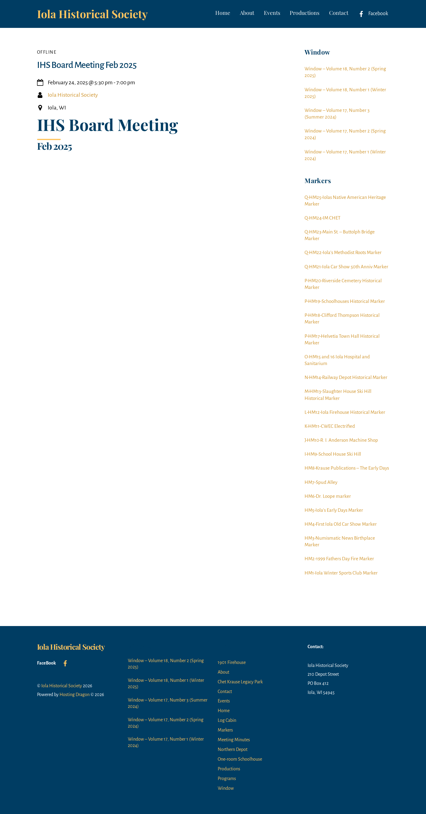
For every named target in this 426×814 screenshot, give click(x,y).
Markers (225, 730)
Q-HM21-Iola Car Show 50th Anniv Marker (346, 266)
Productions (304, 12)
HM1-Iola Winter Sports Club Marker (341, 572)
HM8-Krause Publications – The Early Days (347, 468)
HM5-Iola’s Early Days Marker (334, 510)
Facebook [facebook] (371, 13)
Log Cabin (227, 720)
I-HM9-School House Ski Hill (333, 454)
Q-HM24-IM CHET (322, 217)
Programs (227, 778)
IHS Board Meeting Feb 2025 (86, 65)
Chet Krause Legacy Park (240, 681)
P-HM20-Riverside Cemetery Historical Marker (343, 284)
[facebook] (65, 662)
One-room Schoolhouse (240, 759)
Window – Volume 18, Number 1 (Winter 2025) (345, 93)
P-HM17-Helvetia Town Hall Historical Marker (342, 339)
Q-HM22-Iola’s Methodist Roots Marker (343, 252)
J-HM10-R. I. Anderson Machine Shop (341, 440)
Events (272, 12)
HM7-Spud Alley (321, 482)
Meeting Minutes (234, 739)
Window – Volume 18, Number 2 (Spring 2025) (345, 72)
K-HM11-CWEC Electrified (330, 426)
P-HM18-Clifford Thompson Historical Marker (342, 318)
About (247, 12)
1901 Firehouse (232, 662)
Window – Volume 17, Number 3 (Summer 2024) (337, 113)
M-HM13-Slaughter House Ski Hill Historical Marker (338, 394)
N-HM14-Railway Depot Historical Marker (346, 377)
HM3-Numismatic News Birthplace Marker (340, 541)
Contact (338, 12)
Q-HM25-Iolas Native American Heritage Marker (345, 200)
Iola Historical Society (73, 95)
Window (226, 788)
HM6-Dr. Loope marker (328, 496)
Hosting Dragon (75, 694)
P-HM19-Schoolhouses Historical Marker (345, 301)
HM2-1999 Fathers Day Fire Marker (339, 558)
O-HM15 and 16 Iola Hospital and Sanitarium (337, 360)
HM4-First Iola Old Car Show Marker (341, 524)
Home (222, 12)
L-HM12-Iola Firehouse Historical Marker (345, 412)
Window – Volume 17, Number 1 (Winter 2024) (345, 155)
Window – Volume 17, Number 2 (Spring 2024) (345, 134)
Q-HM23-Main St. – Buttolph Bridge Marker (340, 235)
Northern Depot (232, 749)
